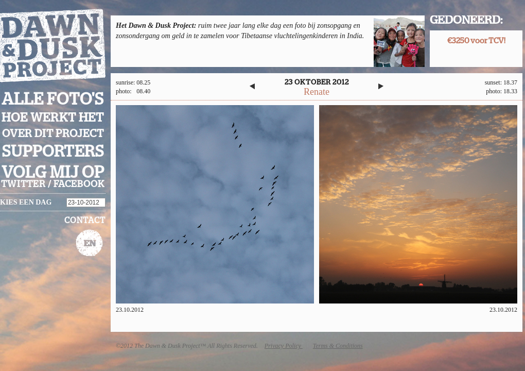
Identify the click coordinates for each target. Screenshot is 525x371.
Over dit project (53, 133)
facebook (79, 184)
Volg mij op (53, 172)
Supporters (53, 152)
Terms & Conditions (338, 345)
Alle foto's (53, 99)
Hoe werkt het (53, 118)
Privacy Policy (284, 345)
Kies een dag (25, 202)
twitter (23, 184)
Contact (85, 220)
